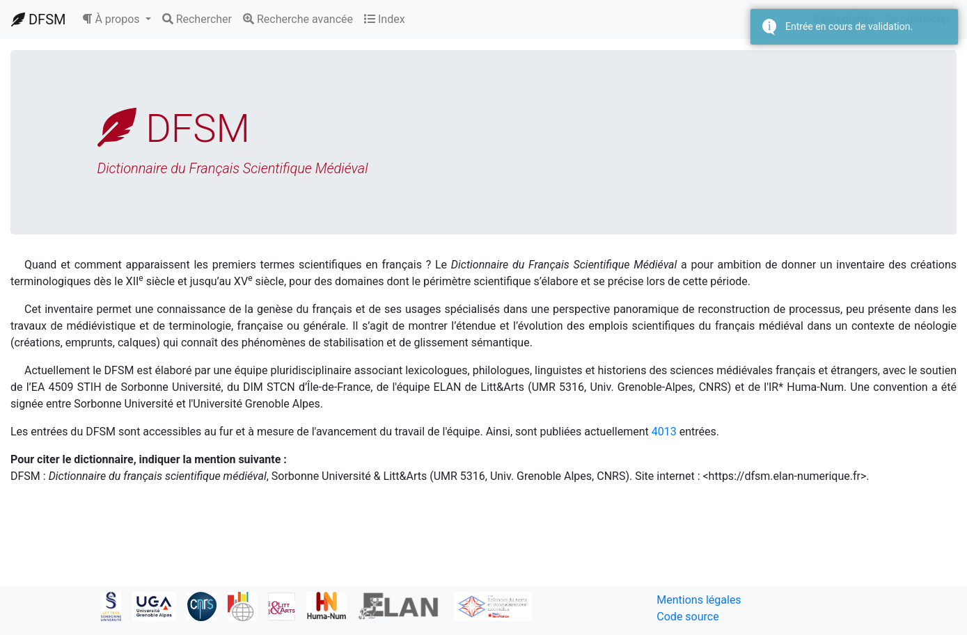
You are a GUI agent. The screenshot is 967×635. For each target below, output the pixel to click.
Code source (687, 616)
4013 (664, 431)
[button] (116, 19)
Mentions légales (699, 599)
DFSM (38, 19)
